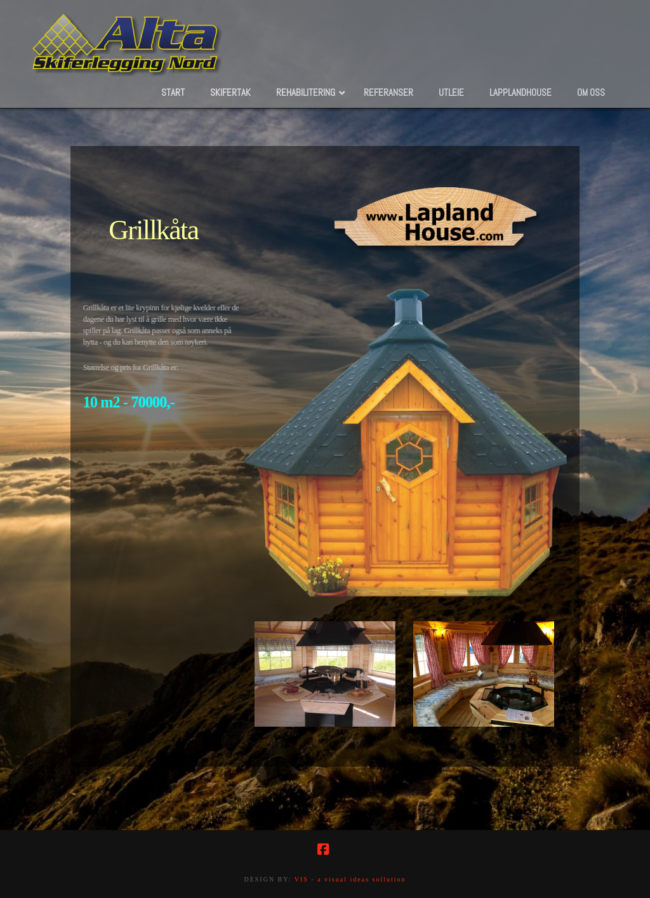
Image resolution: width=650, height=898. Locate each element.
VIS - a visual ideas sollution (350, 879)
